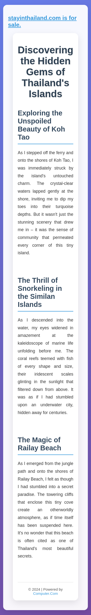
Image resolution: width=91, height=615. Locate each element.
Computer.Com (45, 593)
